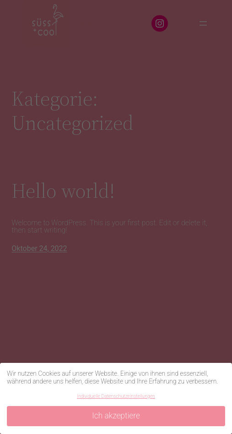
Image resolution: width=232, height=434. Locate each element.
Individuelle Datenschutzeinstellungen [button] (116, 396)
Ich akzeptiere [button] (116, 415)
